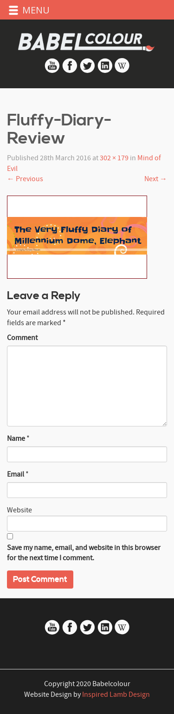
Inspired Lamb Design (116, 694)
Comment (22, 337)
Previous (25, 178)
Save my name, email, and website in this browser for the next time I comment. (84, 553)
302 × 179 (114, 158)
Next (155, 178)
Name (16, 438)
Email (15, 474)
